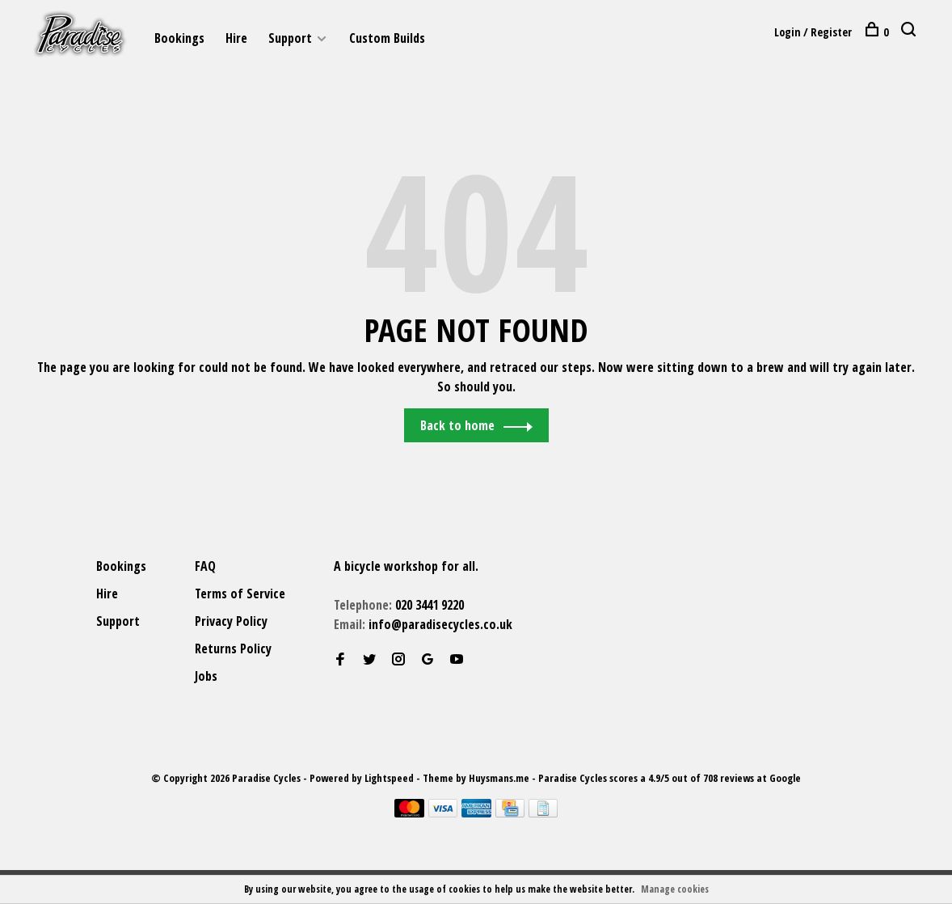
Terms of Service (240, 594)
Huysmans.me (500, 778)
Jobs (206, 677)
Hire (236, 38)
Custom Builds (387, 38)
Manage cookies (675, 889)
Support (290, 38)
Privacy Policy (231, 622)
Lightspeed (389, 778)
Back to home (457, 426)
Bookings (179, 38)
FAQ (205, 567)
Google (785, 778)
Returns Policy (233, 649)
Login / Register (813, 32)
